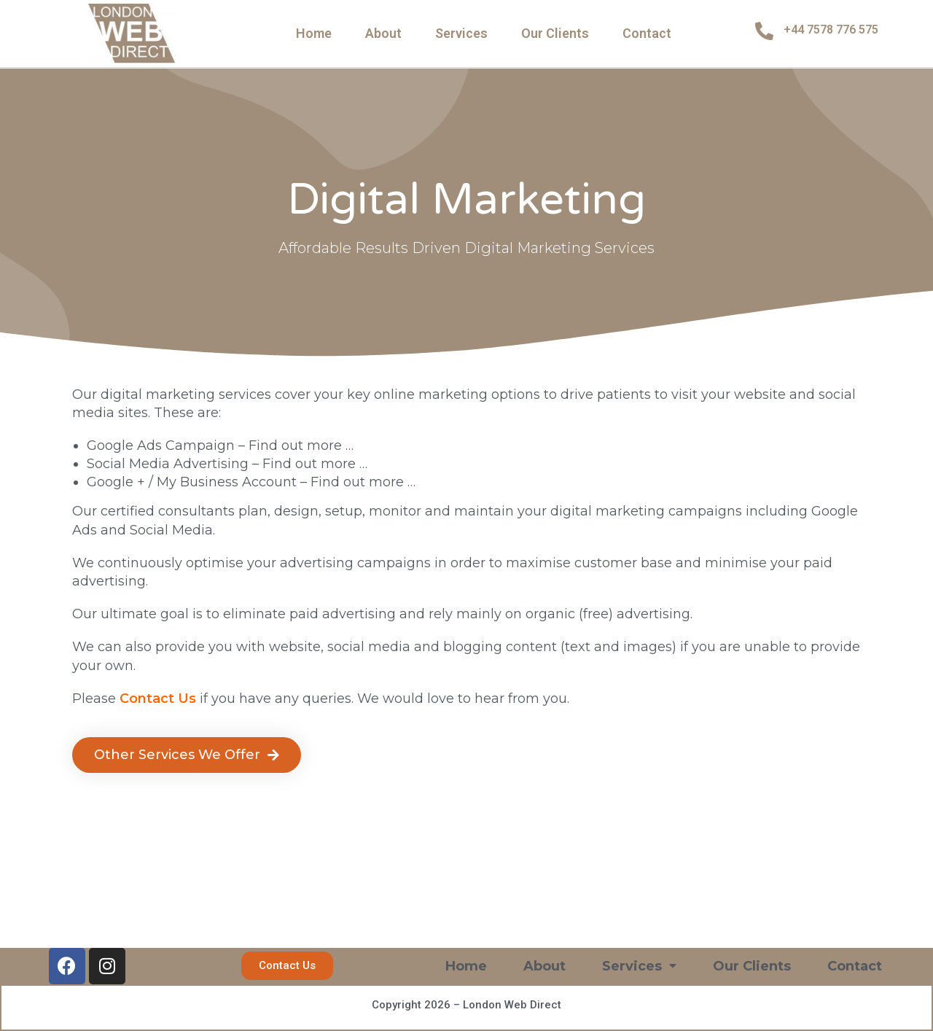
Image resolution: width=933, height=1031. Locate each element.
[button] (186, 755)
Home (314, 33)
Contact (646, 33)
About (383, 33)
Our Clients (555, 33)
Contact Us (158, 698)
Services (461, 33)
